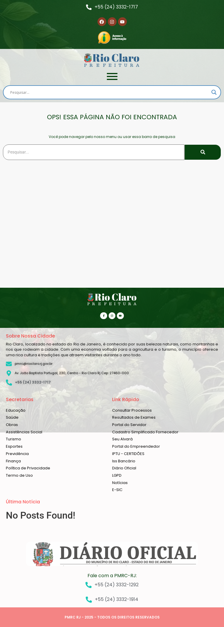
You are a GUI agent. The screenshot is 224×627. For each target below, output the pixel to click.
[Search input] (109, 92)
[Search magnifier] (214, 92)
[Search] (93, 152)
